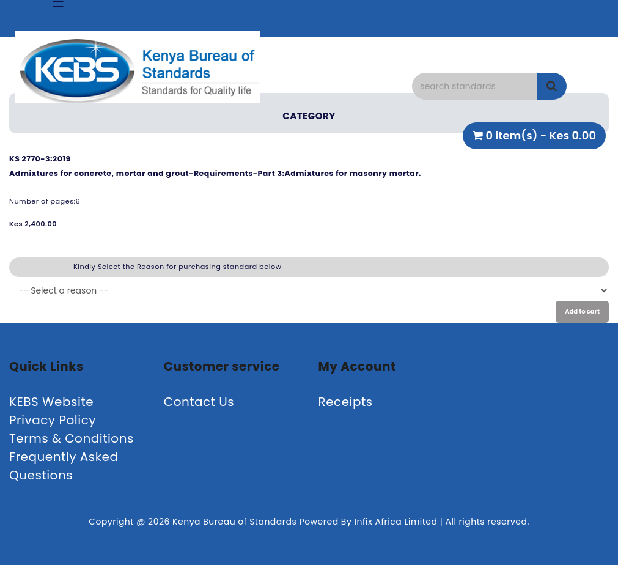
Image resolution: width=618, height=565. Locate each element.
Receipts (345, 401)
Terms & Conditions (71, 438)
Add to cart (582, 311)
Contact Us (199, 401)
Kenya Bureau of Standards (235, 521)
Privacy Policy (52, 420)
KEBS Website (51, 401)
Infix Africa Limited (397, 521)
